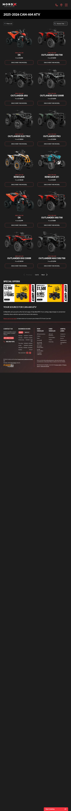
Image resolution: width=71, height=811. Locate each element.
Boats (38, 338)
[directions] (61, 4)
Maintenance (63, 340)
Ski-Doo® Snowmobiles (40, 346)
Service (62, 338)
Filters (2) (8, 24)
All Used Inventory (51, 334)
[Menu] (66, 5)
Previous (27, 275)
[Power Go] (18, 365)
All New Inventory (41, 334)
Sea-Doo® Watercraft (39, 343)
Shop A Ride (13, 362)
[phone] (56, 4)
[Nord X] (9, 5)
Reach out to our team (10, 318)
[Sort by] (61, 23)
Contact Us (62, 334)
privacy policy (58, 365)
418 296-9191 (9, 341)
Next (45, 275)
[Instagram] (30, 353)
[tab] (20, 332)
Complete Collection (39, 353)
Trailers (39, 336)
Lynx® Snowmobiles (40, 350)
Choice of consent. (44, 366)
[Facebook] (27, 353)
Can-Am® (39, 340)
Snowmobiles (52, 337)
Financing (51, 341)
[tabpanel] (25, 342)
